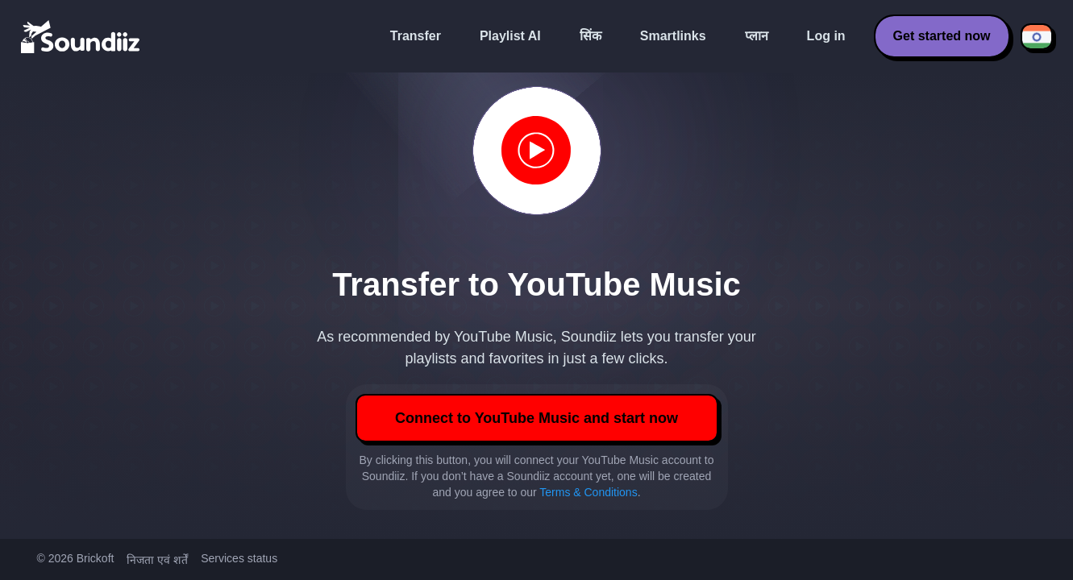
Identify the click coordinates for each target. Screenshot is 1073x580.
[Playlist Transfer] (81, 36)
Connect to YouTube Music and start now (536, 418)
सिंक (590, 36)
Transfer (415, 36)
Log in (826, 36)
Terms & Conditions (588, 492)
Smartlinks (673, 36)
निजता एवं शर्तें (157, 559)
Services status (239, 558)
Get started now (942, 36)
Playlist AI (510, 36)
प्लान (756, 36)
